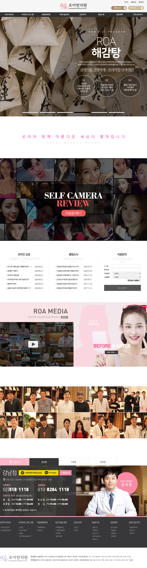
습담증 (21, 533)
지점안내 (95, 530)
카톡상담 (113, 533)
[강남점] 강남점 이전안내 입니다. (66, 284)
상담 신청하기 (122, 288)
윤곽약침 (40, 530)
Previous (3, 67)
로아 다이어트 (9, 15)
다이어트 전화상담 (13, 275)
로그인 (126, 2)
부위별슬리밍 (59, 527)
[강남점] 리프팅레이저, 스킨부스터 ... (68, 275)
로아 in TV (95, 533)
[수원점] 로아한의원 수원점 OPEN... (68, 271)
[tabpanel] (73, 66)
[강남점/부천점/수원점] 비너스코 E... (68, 267)
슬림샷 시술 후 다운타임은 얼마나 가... (19, 288)
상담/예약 (119, 15)
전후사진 (131, 530)
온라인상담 (114, 527)
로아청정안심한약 (6, 530)
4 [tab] (75, 113)
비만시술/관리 (64, 15)
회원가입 (133, 2)
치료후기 (131, 533)
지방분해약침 (46, 15)
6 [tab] (110, 113)
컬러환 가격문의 (12, 271)
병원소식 (95, 539)
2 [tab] (41, 113)
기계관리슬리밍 (60, 530)
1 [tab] (23, 113)
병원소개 (101, 15)
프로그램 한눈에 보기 (25, 536)
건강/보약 (82, 15)
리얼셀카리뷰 (133, 527)
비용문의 (113, 530)
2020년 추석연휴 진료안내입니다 (67, 280)
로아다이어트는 (5, 527)
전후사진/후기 (138, 15)
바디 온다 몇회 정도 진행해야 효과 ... (18, 267)
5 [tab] (92, 113)
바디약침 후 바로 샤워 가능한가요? (18, 280)
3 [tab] (58, 113)
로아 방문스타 (96, 536)
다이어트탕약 (23, 530)
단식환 (21, 527)
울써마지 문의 (11, 284)
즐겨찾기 (141, 2)
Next (143, 67)
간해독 (76, 530)
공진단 (76, 527)
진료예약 (113, 536)
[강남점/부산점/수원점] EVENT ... (67, 288)
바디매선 (58, 533)
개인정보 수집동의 (133, 281)
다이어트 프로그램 (28, 15)
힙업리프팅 (59, 536)
